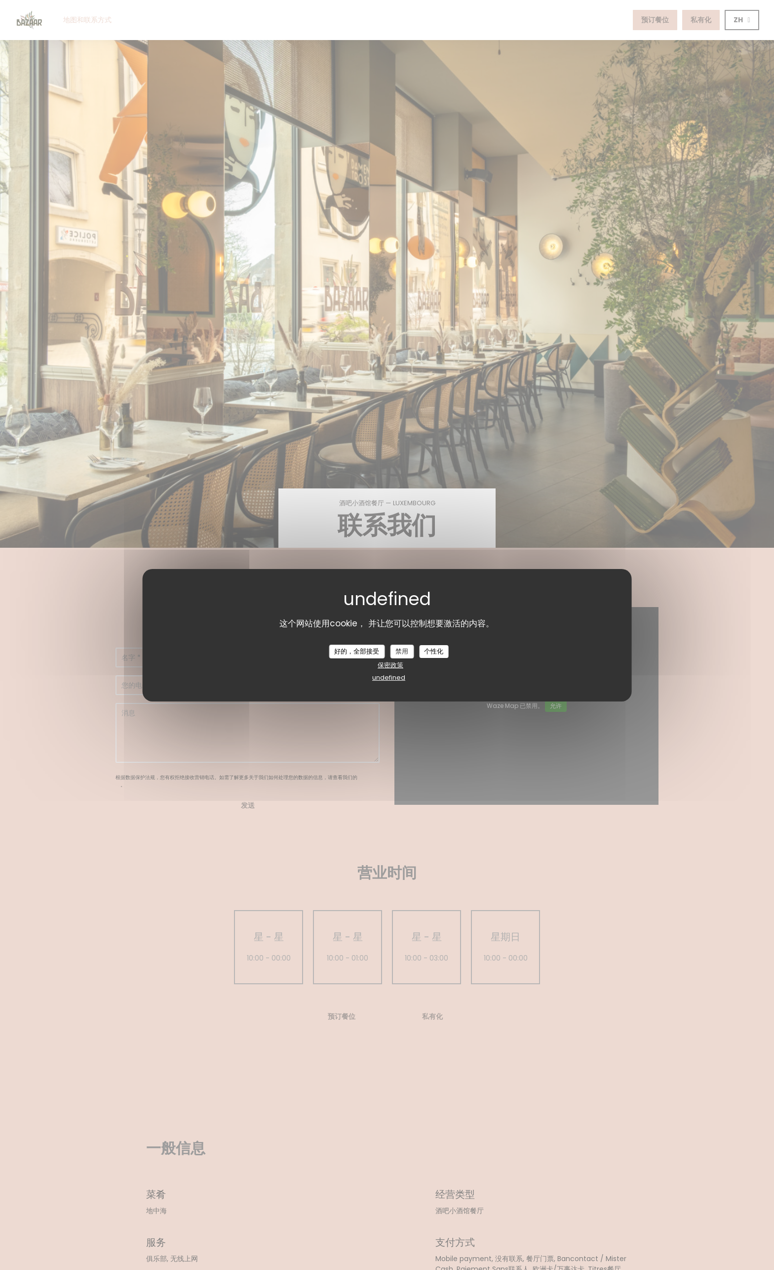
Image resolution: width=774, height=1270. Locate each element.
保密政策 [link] (390, 665)
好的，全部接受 (356, 651)
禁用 (401, 651)
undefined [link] (388, 677)
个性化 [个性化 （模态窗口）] (433, 651)
